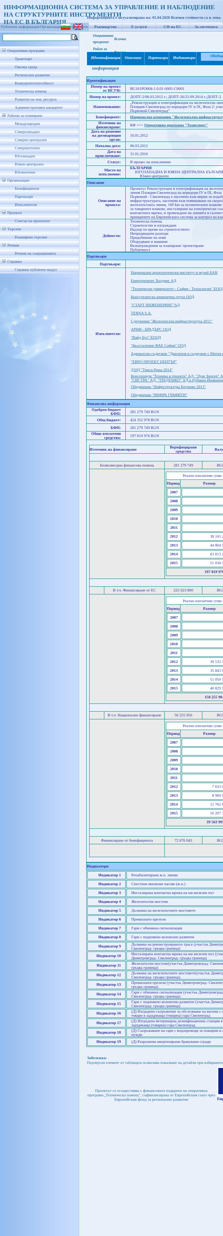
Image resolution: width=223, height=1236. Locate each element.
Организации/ (51, 27)
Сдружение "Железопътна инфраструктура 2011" (172, 321)
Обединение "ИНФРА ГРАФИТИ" (159, 395)
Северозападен (27, 132)
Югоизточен (25, 172)
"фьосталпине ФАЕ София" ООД (158, 345)
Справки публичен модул (36, 270)
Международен (27, 124)
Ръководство (105, 27)
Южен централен (29, 164)
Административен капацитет (39, 107)
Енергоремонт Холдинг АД (153, 281)
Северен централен (31, 140)
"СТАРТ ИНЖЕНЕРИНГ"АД (155, 305)
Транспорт (23, 59)
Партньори (24, 197)
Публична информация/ (20, 27)
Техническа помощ (30, 91)
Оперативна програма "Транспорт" (176, 125)
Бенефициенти (27, 188)
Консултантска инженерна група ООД (162, 297)
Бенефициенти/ (76, 27)
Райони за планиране (24, 116)
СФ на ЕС (172, 27)
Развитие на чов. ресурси (36, 99)
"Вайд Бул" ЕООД (146, 337)
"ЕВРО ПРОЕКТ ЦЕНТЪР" (154, 362)
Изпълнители (26, 205)
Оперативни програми (26, 51)
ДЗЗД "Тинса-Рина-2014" (152, 370)
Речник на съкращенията (35, 253)
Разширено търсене (31, 237)
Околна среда (26, 67)
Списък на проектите (32, 221)
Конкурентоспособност (34, 83)
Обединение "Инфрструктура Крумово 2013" (168, 387)
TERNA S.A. (141, 313)
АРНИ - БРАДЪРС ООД (151, 329)
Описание (133, 58)
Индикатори (183, 58)
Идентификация (104, 58)
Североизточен (27, 148)
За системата (206, 27)
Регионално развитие (32, 75)
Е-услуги (139, 27)
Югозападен (25, 156)
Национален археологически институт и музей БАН (174, 272)
